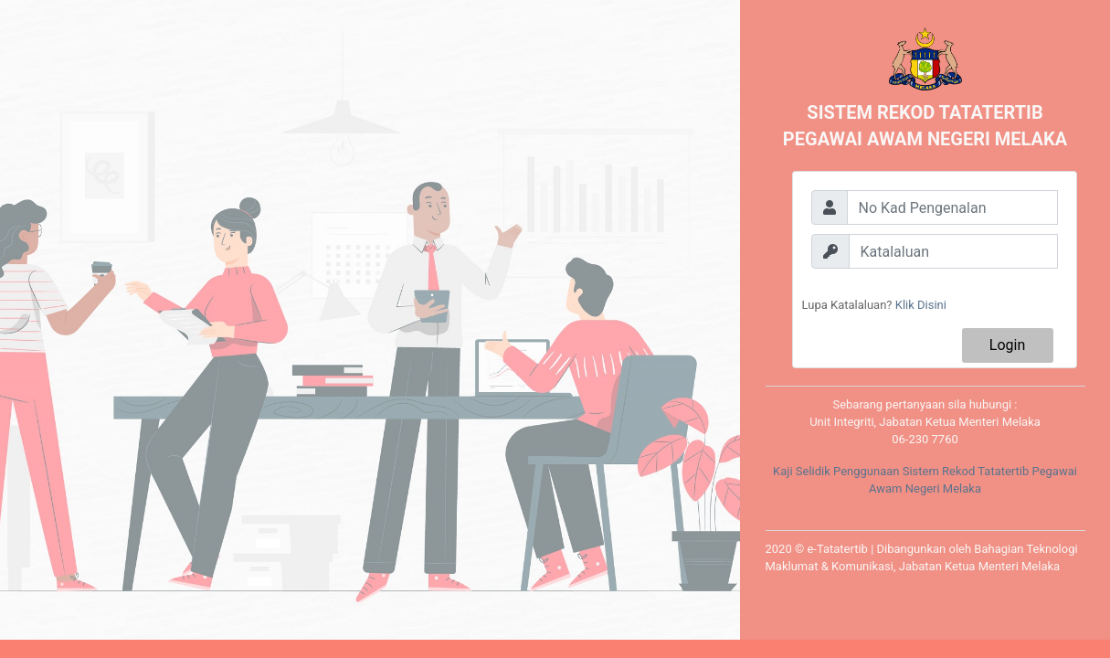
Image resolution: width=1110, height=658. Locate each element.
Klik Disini (920, 305)
